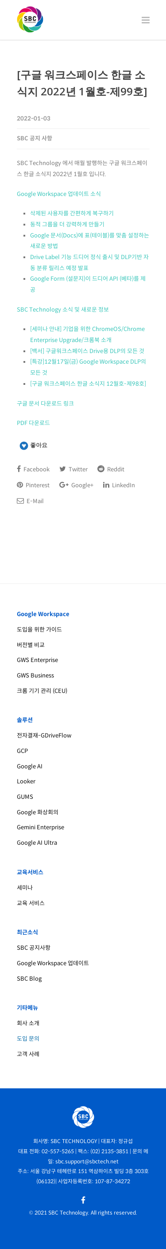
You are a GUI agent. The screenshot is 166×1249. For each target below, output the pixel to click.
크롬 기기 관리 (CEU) (42, 691)
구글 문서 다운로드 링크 (45, 403)
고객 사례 (28, 1054)
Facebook (33, 469)
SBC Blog (29, 978)
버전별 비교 (31, 645)
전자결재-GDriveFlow (44, 735)
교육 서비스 (31, 903)
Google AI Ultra (37, 842)
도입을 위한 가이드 (39, 629)
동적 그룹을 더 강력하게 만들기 (67, 224)
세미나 (25, 888)
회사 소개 (28, 1023)
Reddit (110, 469)
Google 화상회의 (37, 812)
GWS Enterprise (37, 660)
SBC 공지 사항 (34, 138)
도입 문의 (28, 1038)
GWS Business (35, 675)
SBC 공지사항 (33, 948)
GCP (22, 751)
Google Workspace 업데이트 (53, 963)
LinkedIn (119, 485)
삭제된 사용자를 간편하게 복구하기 (72, 213)
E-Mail (30, 501)
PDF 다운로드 (33, 423)
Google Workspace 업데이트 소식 (59, 194)
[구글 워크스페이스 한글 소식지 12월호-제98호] (88, 383)
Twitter (73, 469)
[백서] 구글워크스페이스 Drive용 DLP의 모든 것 (87, 351)
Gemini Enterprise (40, 827)
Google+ (76, 485)
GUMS (25, 797)
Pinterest (33, 485)
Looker (26, 781)
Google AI (29, 766)
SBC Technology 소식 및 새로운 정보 (63, 309)
